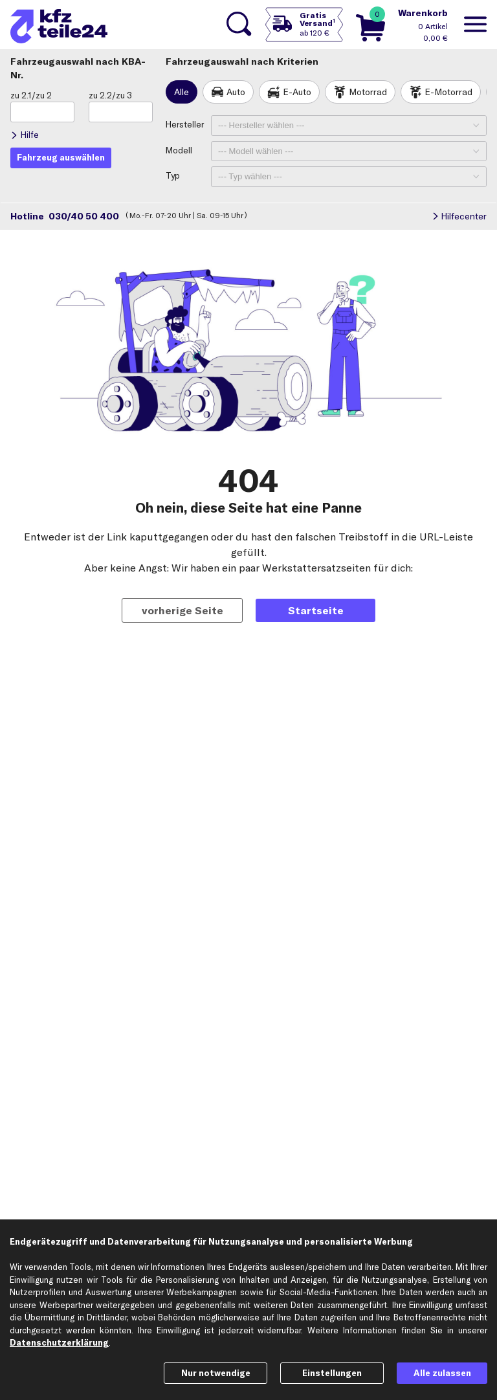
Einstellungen (332, 1373)
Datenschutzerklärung (59, 1342)
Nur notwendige (215, 1373)
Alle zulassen (442, 1373)
